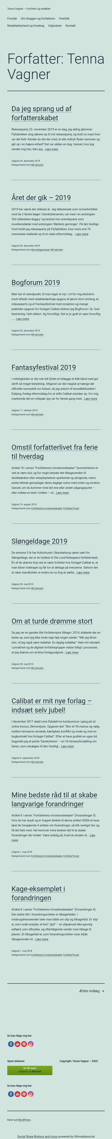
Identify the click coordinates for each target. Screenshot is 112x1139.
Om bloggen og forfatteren (38, 18)
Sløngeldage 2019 (39, 541)
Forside (12, 18)
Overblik (64, 18)
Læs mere (51, 149)
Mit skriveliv (37, 164)
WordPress (24, 1119)
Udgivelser (55, 25)
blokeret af (29, 1070)
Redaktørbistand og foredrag (25, 25)
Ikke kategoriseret (40, 249)
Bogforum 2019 (36, 282)
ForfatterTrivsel (71, 508)
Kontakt (71, 25)
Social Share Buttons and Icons (37, 1136)
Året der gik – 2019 (41, 198)
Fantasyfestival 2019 (44, 367)
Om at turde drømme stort (52, 621)
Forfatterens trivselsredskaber (46, 508)
